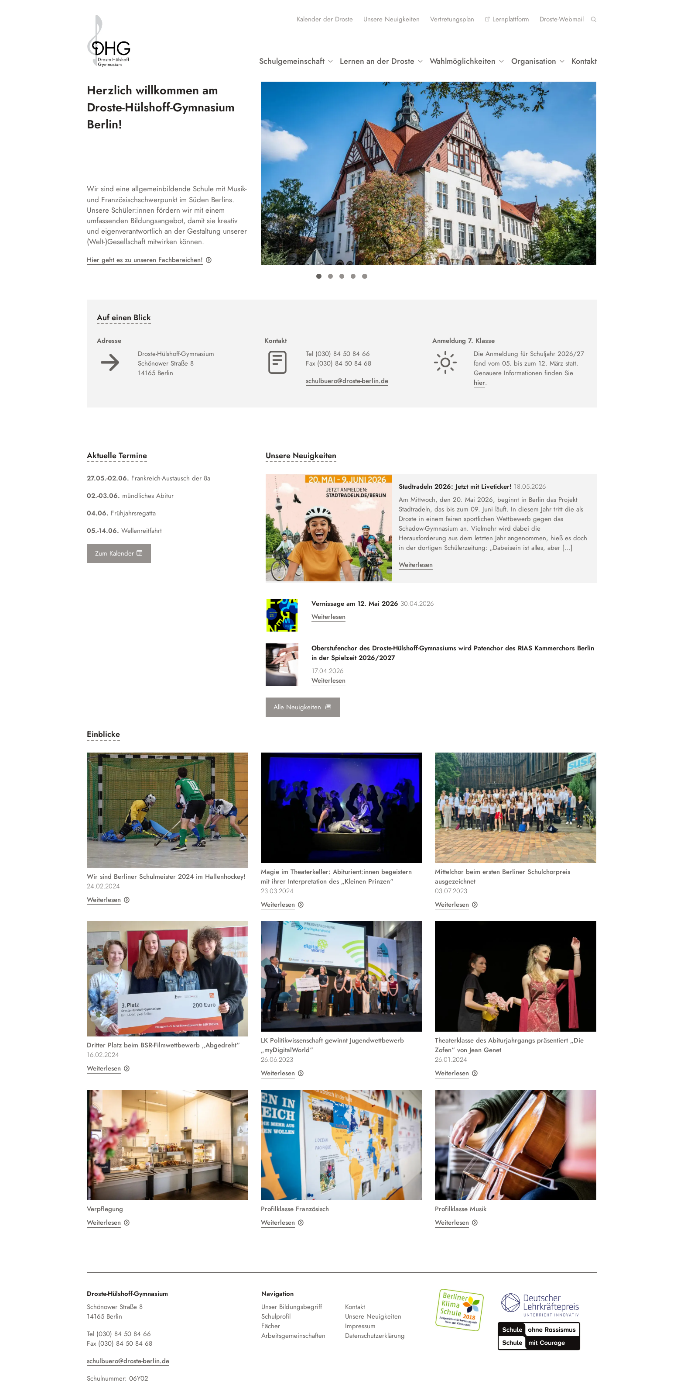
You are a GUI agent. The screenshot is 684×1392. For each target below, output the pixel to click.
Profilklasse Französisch (295, 1202)
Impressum (360, 1319)
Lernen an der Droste (376, 59)
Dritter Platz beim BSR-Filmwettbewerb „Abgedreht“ (163, 1038)
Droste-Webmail (562, 19)
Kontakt (584, 59)
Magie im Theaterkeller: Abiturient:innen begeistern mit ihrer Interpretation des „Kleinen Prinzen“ (336, 869)
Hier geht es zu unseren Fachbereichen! (145, 258)
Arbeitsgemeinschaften (293, 1328)
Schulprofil (276, 1309)
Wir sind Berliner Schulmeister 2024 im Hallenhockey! (166, 869)
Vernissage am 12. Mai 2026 (354, 596)
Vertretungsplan (452, 19)
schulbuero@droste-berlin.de (347, 378)
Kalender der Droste (325, 19)
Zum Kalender (119, 551)
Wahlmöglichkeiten (462, 59)
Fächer (270, 1319)
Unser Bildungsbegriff (291, 1300)
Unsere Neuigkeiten (391, 19)
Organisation (533, 59)
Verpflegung (105, 1202)
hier (479, 380)
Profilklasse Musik (460, 1202)
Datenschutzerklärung (375, 1328)
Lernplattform (510, 19)
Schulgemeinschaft (290, 59)
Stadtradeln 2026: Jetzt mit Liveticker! (448, 485)
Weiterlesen (409, 563)
